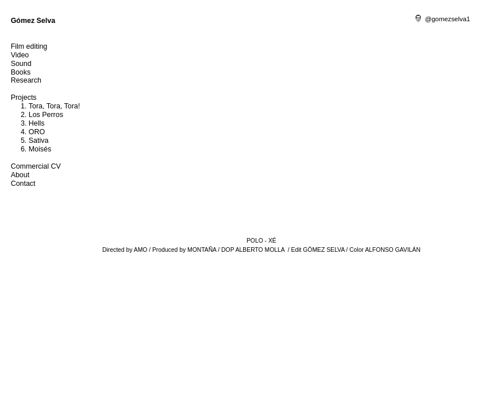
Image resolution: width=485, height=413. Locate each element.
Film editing (29, 46)
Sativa (39, 141)
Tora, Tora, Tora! (54, 106)
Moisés (40, 149)
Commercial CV (36, 166)
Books (21, 72)
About (20, 175)
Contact (23, 184)
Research (26, 80)
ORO (37, 132)
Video (20, 55)
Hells (37, 123)
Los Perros (46, 115)
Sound (21, 64)
